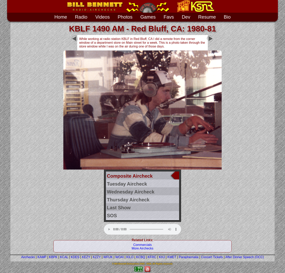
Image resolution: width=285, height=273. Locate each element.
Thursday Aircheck (128, 199)
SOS (112, 215)
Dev (186, 17)
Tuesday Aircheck (127, 184)
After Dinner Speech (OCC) (244, 257)
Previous (75, 38)
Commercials (142, 244)
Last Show (119, 207)
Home (60, 17)
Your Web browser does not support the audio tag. (142, 229)
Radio (81, 17)
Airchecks (28, 257)
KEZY (86, 257)
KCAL (64, 257)
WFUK (108, 257)
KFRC (152, 257)
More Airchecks (142, 248)
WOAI (119, 257)
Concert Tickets (212, 257)
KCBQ (140, 257)
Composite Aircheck (130, 176)
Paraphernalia (189, 257)
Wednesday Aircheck (130, 191)
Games (148, 17)
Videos (102, 17)
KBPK (53, 257)
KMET (171, 257)
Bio (227, 17)
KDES (75, 257)
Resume (207, 17)
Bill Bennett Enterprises (126, 264)
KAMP (41, 257)
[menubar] (142, 17)
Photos (125, 17)
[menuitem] (60, 17)
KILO (129, 257)
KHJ (162, 257)
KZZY (97, 257)
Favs (169, 17)
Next (210, 38)
